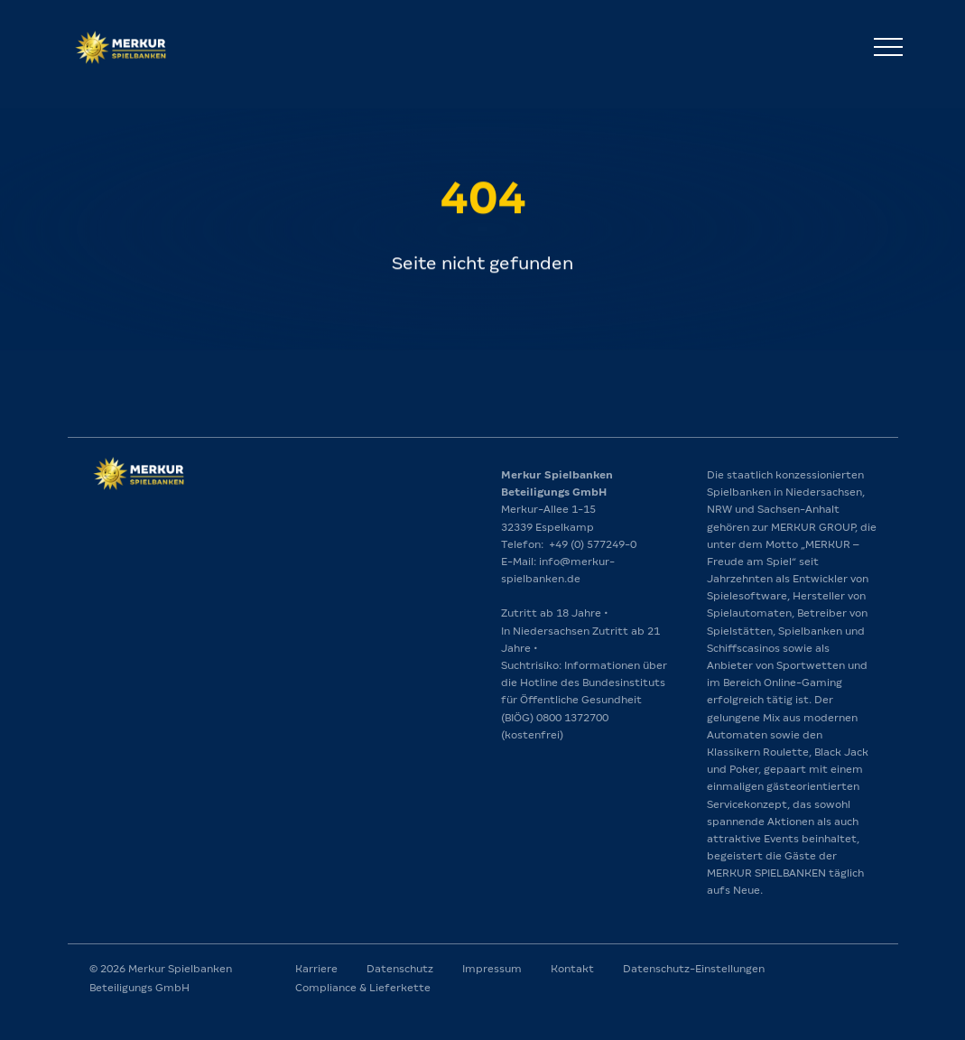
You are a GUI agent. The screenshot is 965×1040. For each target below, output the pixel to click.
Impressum (492, 968)
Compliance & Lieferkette (363, 987)
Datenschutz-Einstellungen (694, 968)
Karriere (316, 968)
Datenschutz (400, 968)
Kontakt (572, 968)
